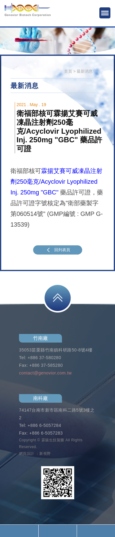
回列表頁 (57, 249)
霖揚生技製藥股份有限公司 (28, 14)
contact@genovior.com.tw (45, 372)
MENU (104, 12)
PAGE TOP (57, 298)
